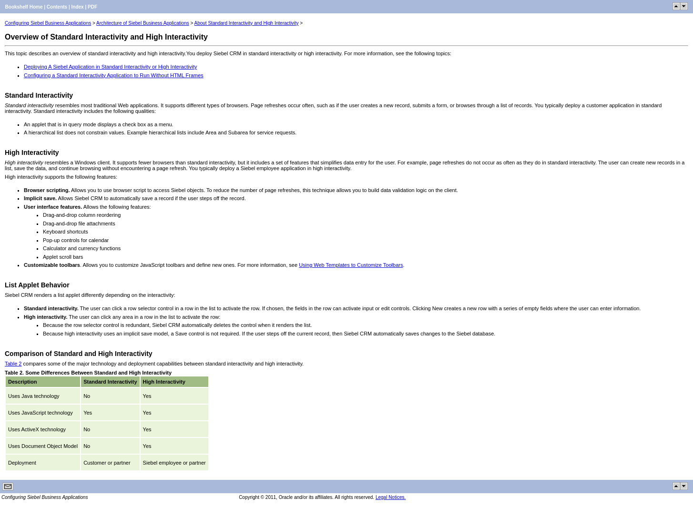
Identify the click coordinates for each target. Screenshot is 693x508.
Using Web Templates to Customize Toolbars (351, 265)
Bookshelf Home (24, 7)
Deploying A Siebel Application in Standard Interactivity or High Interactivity (110, 67)
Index (77, 7)
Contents (57, 7)
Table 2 (13, 363)
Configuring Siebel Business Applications (48, 23)
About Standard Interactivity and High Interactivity (246, 23)
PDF (92, 7)
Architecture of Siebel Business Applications (142, 23)
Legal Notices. (391, 497)
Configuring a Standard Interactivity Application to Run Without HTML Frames (114, 75)
